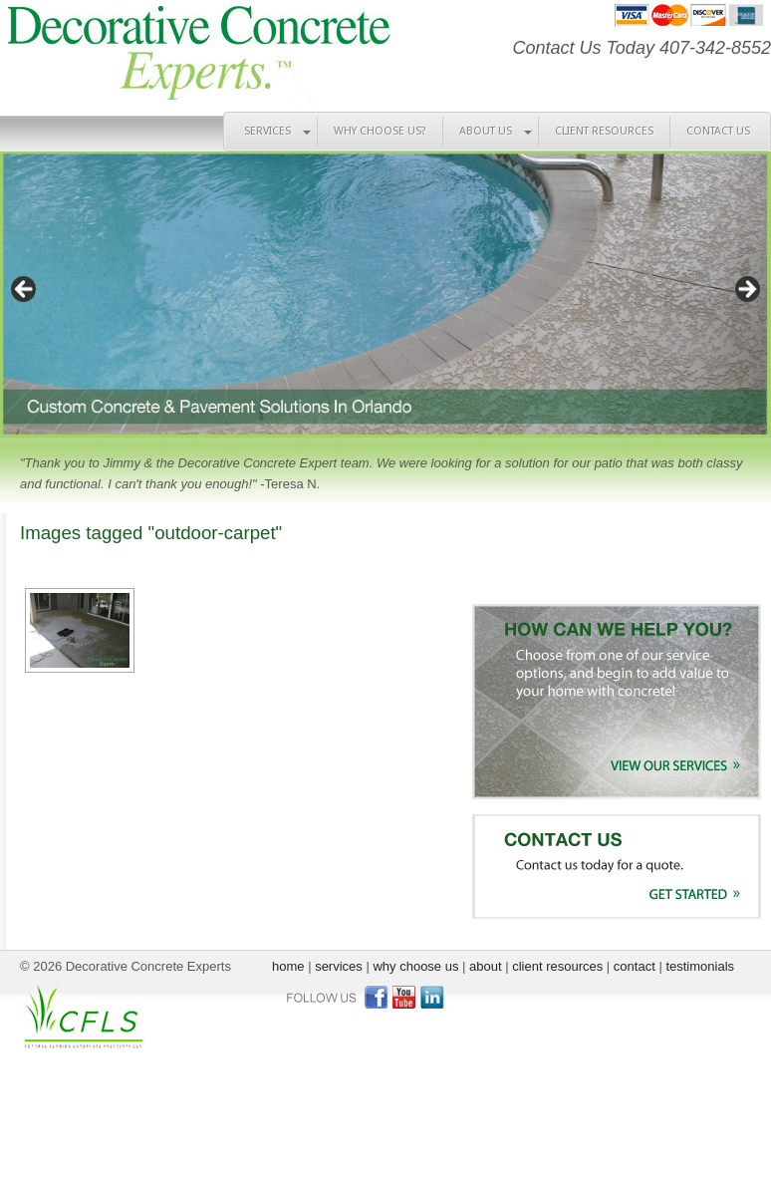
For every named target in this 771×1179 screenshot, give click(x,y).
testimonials (699, 966)
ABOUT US (485, 131)
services (339, 966)
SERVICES (267, 131)
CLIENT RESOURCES (604, 131)
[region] (385, 294)
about (485, 966)
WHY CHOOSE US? (380, 131)
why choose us (415, 966)
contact (634, 966)
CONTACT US (718, 131)
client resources (557, 966)
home (288, 966)
